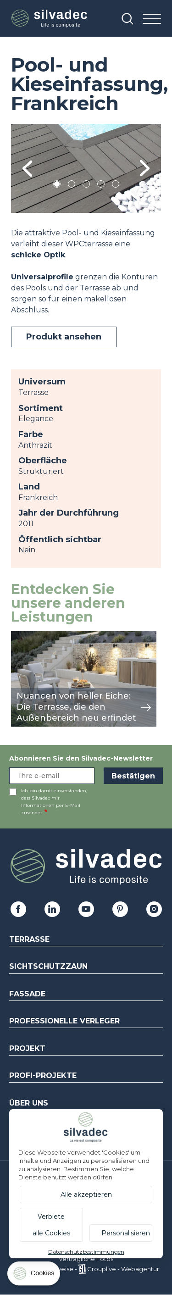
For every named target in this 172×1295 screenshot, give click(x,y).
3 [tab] (86, 185)
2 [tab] (71, 185)
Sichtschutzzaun (48, 966)
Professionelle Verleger (64, 1021)
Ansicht (24, 636)
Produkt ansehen (63, 337)
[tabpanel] (86, 168)
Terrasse (29, 939)
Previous (27, 168)
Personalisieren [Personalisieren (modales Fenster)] (125, 1233)
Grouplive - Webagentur (123, 1269)
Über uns (28, 1103)
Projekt (27, 1048)
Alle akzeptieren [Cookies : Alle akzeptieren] (86, 1194)
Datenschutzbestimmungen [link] (86, 1251)
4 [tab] (101, 185)
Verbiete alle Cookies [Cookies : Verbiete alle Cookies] (51, 1224)
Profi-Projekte (43, 1075)
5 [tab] (115, 185)
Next (144, 168)
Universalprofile (42, 276)
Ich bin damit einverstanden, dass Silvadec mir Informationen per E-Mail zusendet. (54, 802)
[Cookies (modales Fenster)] (34, 1275)
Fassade (27, 993)
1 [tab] (56, 185)
